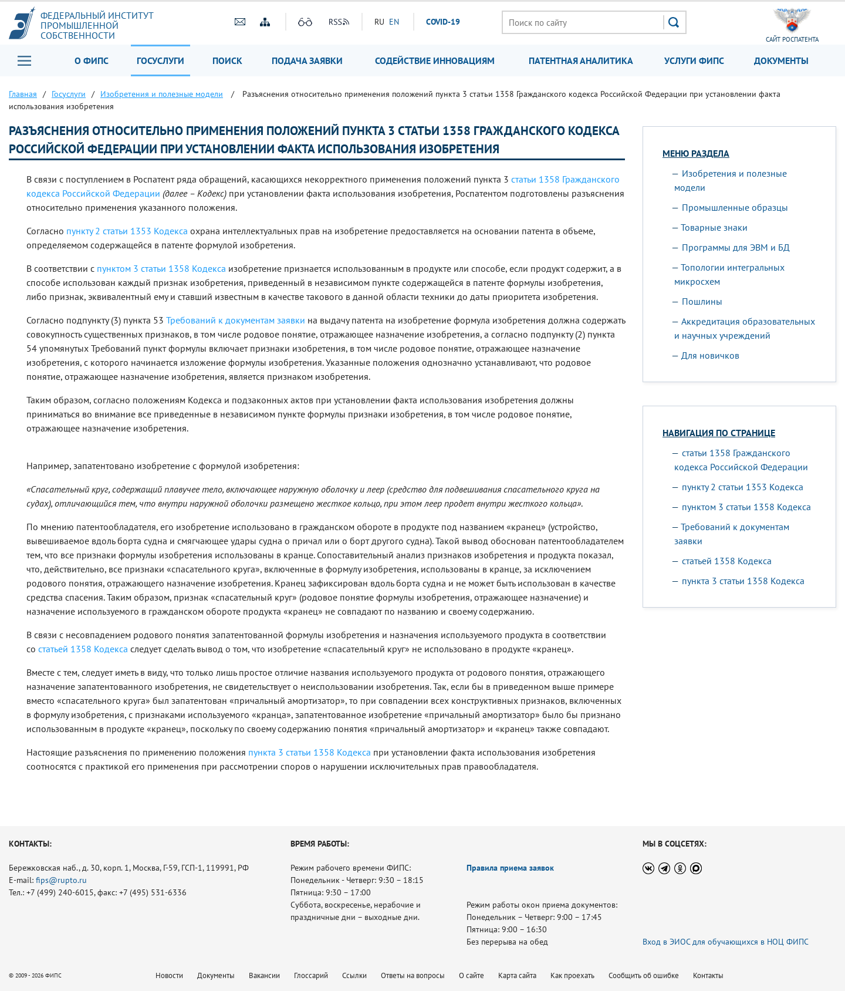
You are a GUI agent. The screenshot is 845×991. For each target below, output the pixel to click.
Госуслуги (160, 60)
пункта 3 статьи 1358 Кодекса (309, 752)
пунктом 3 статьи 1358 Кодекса (161, 268)
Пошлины (702, 301)
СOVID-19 (443, 21)
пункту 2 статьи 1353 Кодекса (127, 231)
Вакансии (264, 975)
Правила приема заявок (510, 867)
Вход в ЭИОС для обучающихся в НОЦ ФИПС (726, 941)
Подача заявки (307, 60)
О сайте (471, 975)
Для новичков (710, 355)
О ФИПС (92, 60)
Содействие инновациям (435, 60)
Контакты (708, 975)
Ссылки (354, 975)
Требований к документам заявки (235, 320)
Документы (781, 60)
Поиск (227, 60)
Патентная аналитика (581, 60)
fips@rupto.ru (61, 880)
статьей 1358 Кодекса (83, 649)
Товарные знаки (714, 227)
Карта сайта (517, 975)
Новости (169, 975)
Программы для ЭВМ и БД (736, 247)
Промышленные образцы (735, 207)
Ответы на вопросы (413, 975)
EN (394, 21)
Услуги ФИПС (694, 60)
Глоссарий (311, 975)
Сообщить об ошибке (644, 975)
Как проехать (572, 975)
